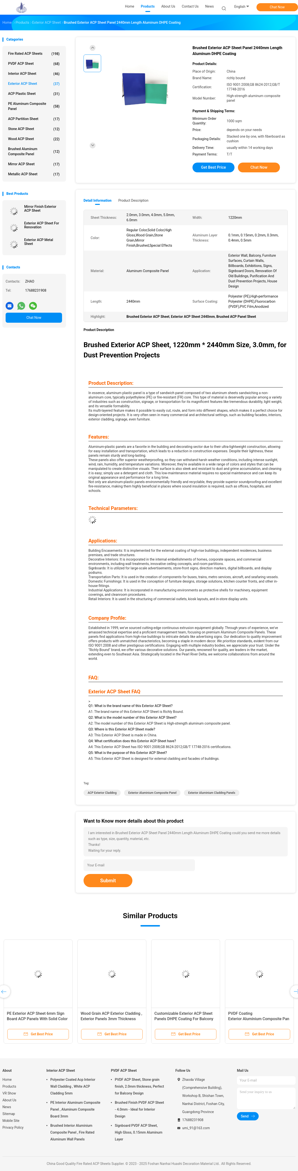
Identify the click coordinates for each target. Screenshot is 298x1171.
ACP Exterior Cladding (102, 793)
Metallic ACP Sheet (34, 174)
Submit (108, 881)
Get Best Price (213, 167)
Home (7, 1080)
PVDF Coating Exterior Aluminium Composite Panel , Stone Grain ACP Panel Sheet (258, 1019)
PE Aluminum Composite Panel (34, 106)
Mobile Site (11, 1121)
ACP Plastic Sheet (34, 93)
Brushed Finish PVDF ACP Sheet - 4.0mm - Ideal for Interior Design (139, 1109)
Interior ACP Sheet (34, 73)
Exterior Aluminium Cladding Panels (211, 793)
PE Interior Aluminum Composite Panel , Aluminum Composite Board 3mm (75, 1109)
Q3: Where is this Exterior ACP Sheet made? (121, 729)
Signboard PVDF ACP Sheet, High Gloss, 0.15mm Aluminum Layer (138, 1132)
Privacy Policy (12, 1127)
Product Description (133, 200)
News (6, 1107)
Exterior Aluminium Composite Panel (152, 793)
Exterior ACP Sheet (34, 83)
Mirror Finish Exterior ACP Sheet (40, 208)
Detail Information (97, 200)
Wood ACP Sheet (34, 139)
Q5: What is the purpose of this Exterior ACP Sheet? (127, 753)
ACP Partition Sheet (34, 119)
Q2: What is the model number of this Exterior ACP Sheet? (132, 717)
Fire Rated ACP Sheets (34, 53)
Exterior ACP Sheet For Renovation (41, 225)
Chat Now (277, 7)
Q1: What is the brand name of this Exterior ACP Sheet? (130, 706)
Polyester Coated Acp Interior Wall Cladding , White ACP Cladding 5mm (72, 1086)
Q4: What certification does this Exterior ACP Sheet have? (132, 741)
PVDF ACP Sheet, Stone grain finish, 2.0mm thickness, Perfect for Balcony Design (139, 1086)
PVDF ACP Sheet (34, 63)
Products (9, 1086)
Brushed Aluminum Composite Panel (34, 151)
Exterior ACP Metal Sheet (38, 242)
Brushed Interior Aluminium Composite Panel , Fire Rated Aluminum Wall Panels (72, 1132)
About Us (9, 1100)
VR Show (9, 1093)
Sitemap (8, 1114)
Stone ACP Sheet (34, 129)
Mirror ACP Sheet (34, 164)
